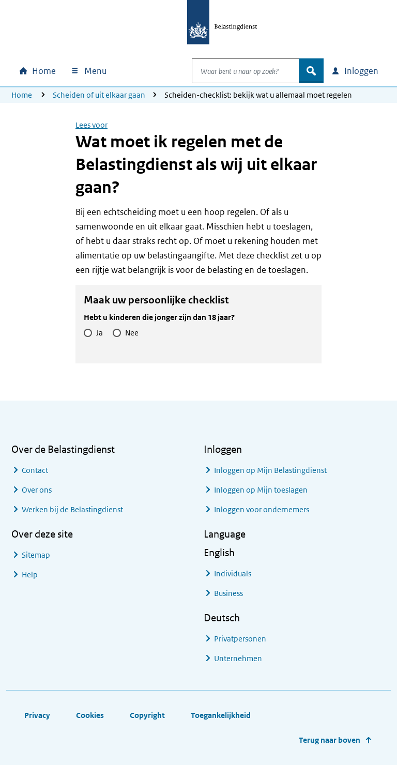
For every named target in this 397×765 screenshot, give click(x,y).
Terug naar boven (329, 740)
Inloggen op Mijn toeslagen (261, 490)
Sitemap (36, 555)
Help (30, 574)
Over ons (37, 490)
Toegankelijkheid (221, 715)
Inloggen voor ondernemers (261, 509)
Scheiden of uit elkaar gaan (99, 95)
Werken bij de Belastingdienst (72, 509)
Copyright (147, 715)
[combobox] (234, 70)
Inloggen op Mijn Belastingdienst (270, 470)
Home (21, 95)
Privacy (37, 715)
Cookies (90, 715)
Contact (35, 470)
